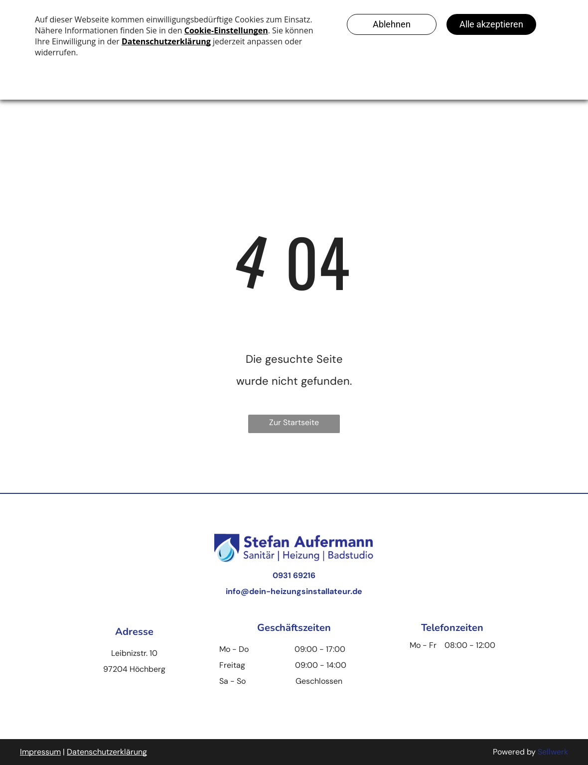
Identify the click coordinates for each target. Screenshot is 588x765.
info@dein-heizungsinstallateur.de (294, 591)
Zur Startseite (294, 422)
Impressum (40, 752)
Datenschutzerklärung (107, 752)
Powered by (514, 752)
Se (542, 752)
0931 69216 (294, 575)
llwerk (557, 752)
